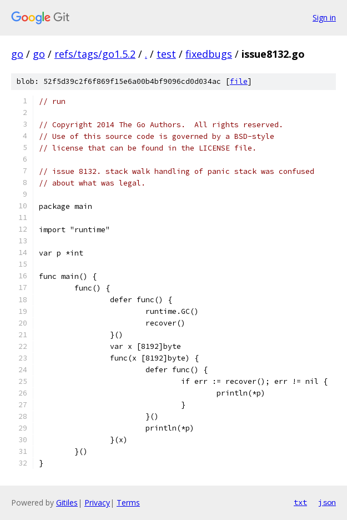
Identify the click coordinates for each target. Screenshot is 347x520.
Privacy (97, 502)
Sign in (324, 17)
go (17, 54)
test (166, 54)
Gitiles (67, 502)
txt (300, 502)
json (327, 502)
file (239, 81)
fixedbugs (208, 54)
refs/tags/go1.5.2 (94, 54)
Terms (128, 502)
